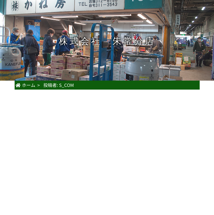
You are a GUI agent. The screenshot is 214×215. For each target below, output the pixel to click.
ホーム (26, 85)
